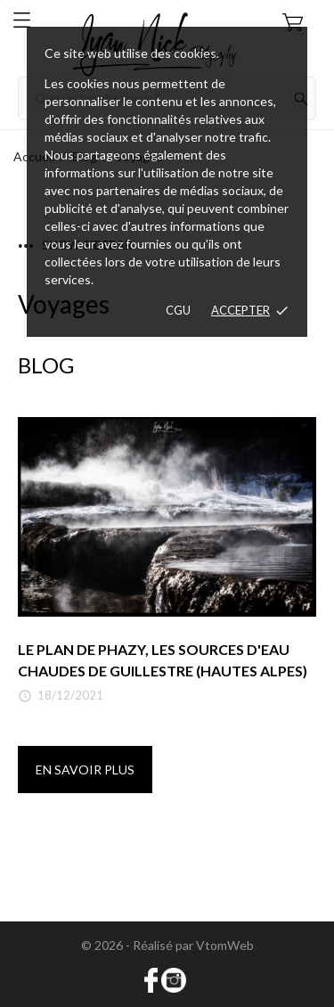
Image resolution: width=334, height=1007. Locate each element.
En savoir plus (85, 769)
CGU (178, 310)
